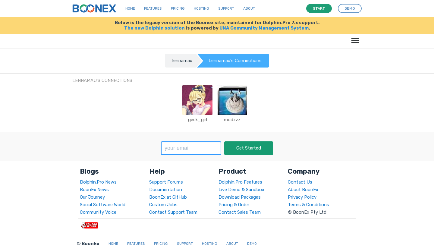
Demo (252, 243)
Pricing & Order (234, 204)
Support (226, 8)
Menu (354, 37)
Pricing (178, 8)
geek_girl (197, 119)
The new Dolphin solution (154, 28)
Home (130, 8)
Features (153, 8)
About (249, 8)
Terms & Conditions (308, 204)
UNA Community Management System (264, 28)
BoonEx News (94, 189)
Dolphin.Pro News (98, 182)
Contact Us (300, 182)
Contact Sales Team (240, 212)
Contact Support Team (173, 212)
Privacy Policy (302, 197)
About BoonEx (303, 189)
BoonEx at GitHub (168, 197)
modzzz (232, 119)
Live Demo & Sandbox (241, 189)
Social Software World (102, 204)
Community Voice (98, 212)
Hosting (201, 8)
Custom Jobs (163, 204)
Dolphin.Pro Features (240, 182)
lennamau (182, 60)
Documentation (165, 189)
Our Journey (92, 197)
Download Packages (240, 197)
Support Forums (166, 182)
